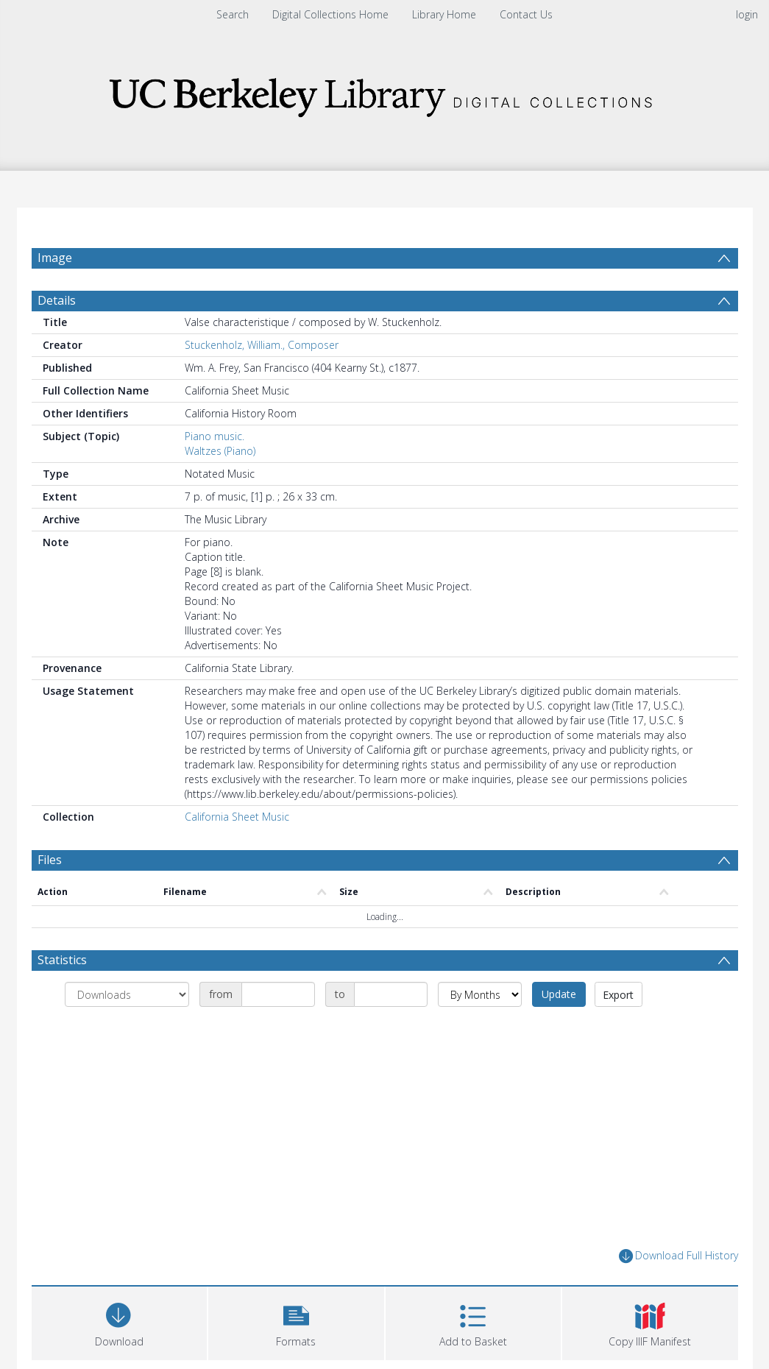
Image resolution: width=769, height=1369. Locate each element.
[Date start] (278, 1029)
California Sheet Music (237, 852)
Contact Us (526, 14)
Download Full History (678, 1291)
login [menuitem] (747, 14)
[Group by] (127, 1029)
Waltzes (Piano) (220, 486)
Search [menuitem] (232, 14)
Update (559, 1029)
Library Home (444, 14)
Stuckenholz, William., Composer (262, 380)
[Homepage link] (385, 93)
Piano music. (214, 471)
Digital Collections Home (330, 14)
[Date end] (391, 1029)
